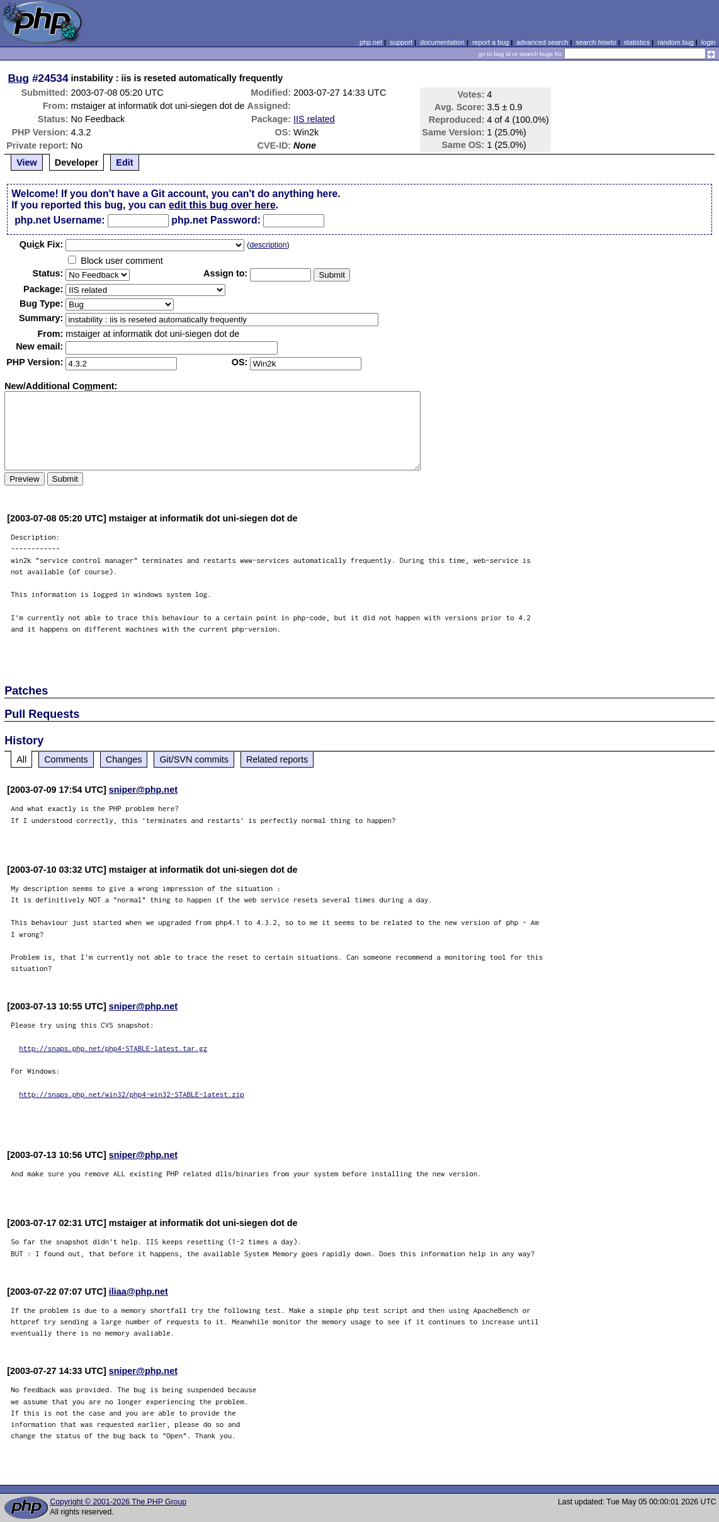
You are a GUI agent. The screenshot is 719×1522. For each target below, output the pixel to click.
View (26, 162)
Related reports (277, 759)
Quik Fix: (42, 244)
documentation (442, 42)
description (267, 245)
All (21, 759)
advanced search (542, 42)
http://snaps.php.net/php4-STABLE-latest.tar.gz (113, 1048)
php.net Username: (59, 220)
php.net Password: (216, 220)
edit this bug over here (222, 205)
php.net (371, 42)
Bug (19, 78)
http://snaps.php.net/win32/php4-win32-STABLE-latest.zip (131, 1094)
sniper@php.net (143, 790)
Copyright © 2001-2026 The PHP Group (118, 1501)
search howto (595, 42)
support (401, 42)
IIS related (314, 119)
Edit (124, 162)
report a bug (490, 42)
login (708, 42)
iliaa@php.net (138, 1291)
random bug (675, 42)
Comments (66, 759)
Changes (124, 759)
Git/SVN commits (194, 759)
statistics (637, 42)
